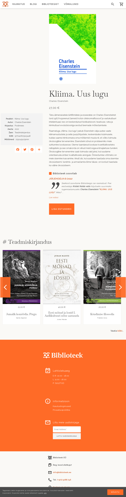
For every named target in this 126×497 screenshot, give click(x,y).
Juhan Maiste (62, 319)
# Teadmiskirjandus (27, 241)
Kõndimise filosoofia (102, 314)
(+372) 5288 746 (64, 480)
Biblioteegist (50, 4)
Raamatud (18, 4)
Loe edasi (53, 197)
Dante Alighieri (21, 318)
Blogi (33, 4)
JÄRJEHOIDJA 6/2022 (61, 178)
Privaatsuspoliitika (61, 410)
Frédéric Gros (102, 318)
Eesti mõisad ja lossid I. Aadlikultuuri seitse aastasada (62, 314)
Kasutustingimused (62, 406)
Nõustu (115, 492)
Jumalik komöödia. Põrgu (21, 314)
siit (45, 493)
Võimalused (71, 4)
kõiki (119, 331)
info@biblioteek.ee (62, 472)
